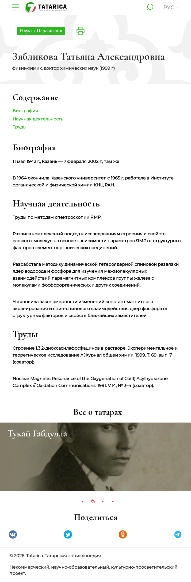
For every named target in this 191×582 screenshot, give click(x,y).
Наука (27, 31)
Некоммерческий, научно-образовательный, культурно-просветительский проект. (93, 570)
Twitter (68, 534)
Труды (19, 127)
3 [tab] (103, 502)
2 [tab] (93, 502)
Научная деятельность (38, 119)
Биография (25, 110)
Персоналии (49, 31)
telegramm (178, 534)
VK (13, 534)
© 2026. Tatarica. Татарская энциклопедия (55, 555)
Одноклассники (123, 534)
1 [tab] (82, 502)
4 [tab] (113, 502)
